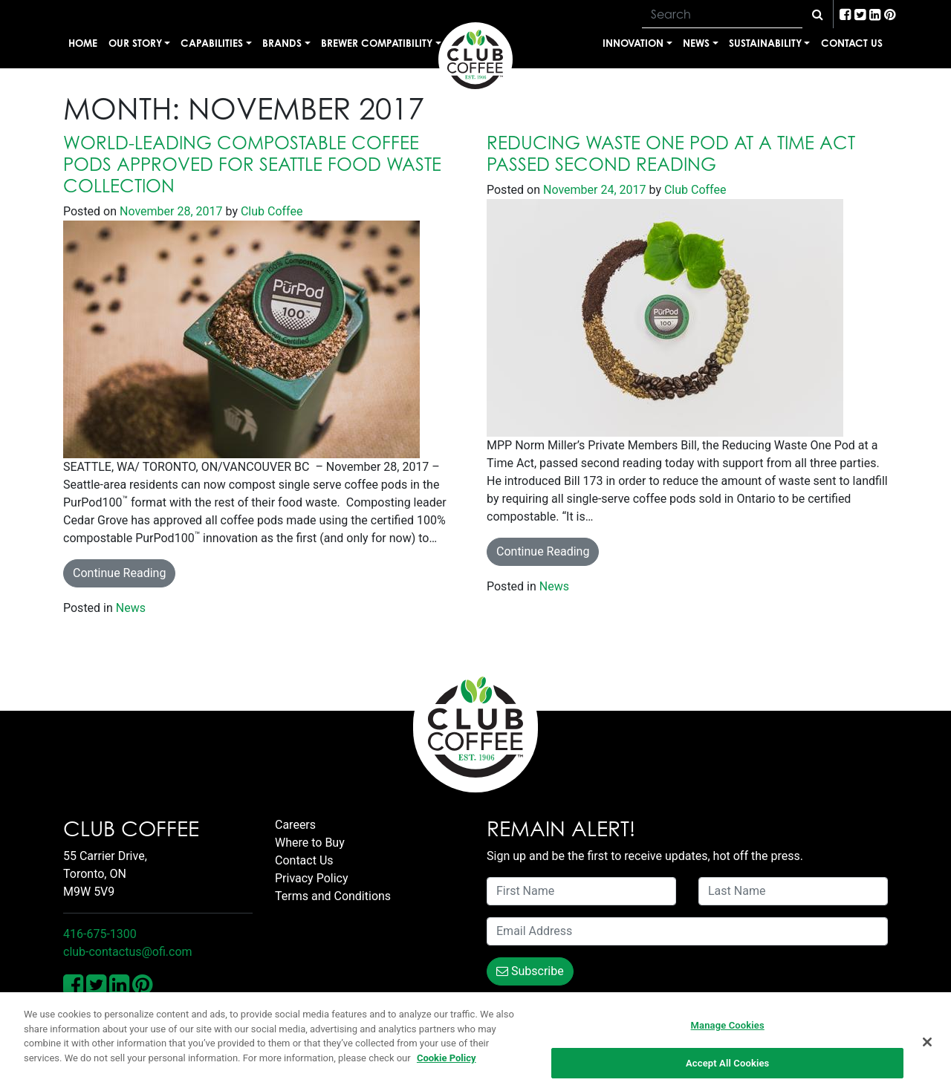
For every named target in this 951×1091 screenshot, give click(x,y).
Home (82, 42)
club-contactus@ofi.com (127, 952)
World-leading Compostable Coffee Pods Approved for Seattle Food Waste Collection (252, 164)
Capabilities (212, 42)
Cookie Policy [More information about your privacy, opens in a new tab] (446, 1060)
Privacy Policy (311, 878)
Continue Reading (119, 573)
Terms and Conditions (333, 896)
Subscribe (530, 971)
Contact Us (852, 42)
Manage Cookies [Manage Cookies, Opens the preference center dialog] (728, 1029)
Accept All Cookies (727, 1066)
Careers (295, 825)
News (696, 42)
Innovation (633, 42)
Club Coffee (270, 211)
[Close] (927, 1045)
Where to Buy (310, 843)
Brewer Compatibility (376, 42)
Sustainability (765, 42)
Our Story (135, 42)
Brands (282, 42)
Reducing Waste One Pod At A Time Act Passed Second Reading (671, 153)
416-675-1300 (100, 934)
